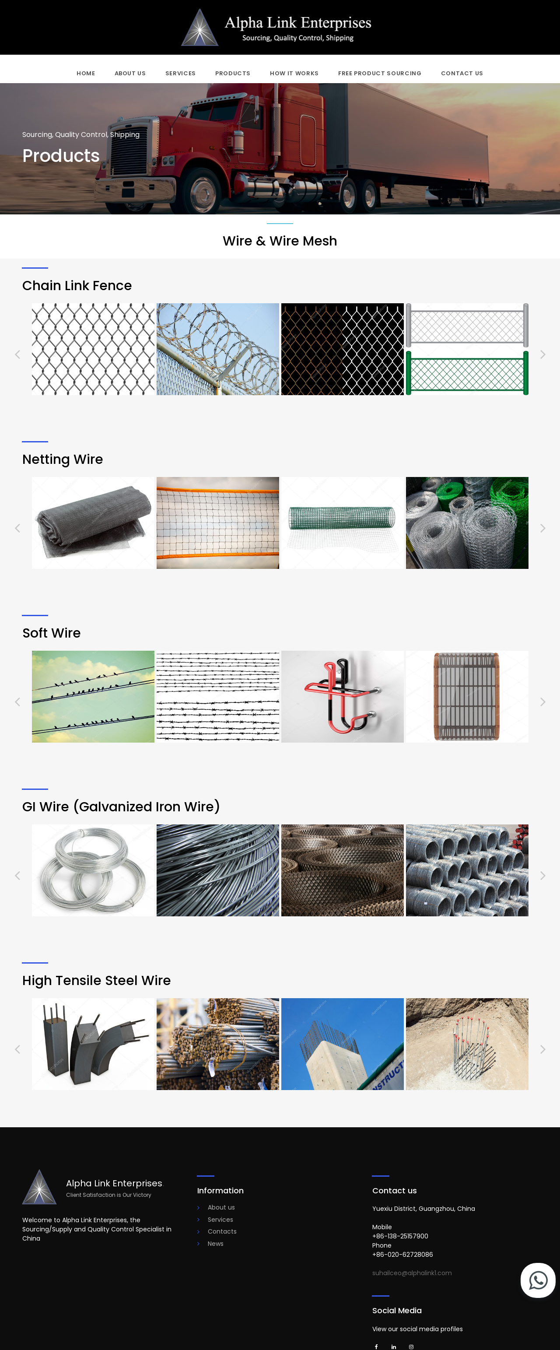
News (216, 1243)
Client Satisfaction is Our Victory (108, 1195)
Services (220, 1219)
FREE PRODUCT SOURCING (380, 73)
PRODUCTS (233, 73)
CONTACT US (462, 73)
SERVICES (180, 73)
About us (221, 1207)
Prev (17, 354)
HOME (86, 73)
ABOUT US (130, 73)
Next (543, 354)
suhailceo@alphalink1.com (412, 1273)
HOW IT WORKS (294, 73)
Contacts (222, 1231)
